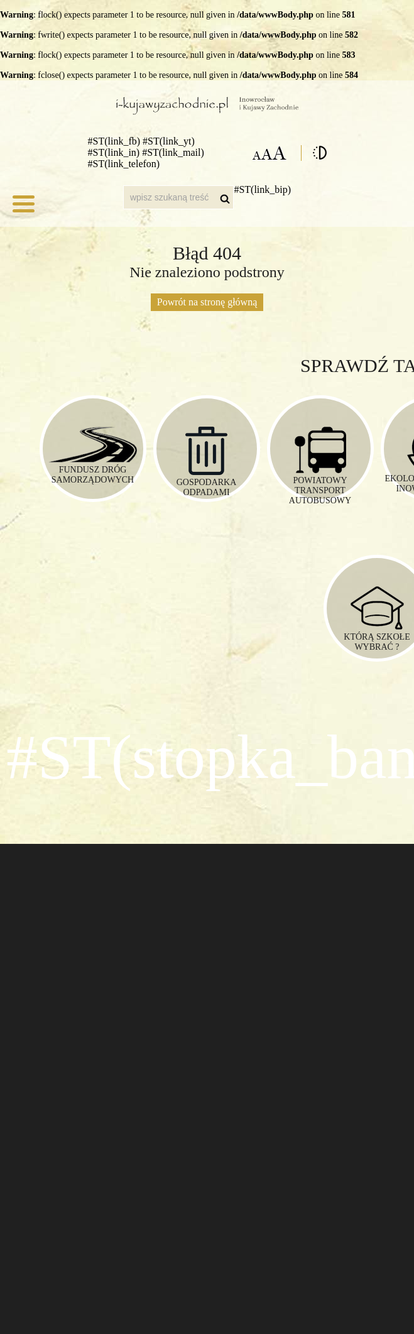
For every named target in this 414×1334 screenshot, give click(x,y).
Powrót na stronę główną (207, 302)
